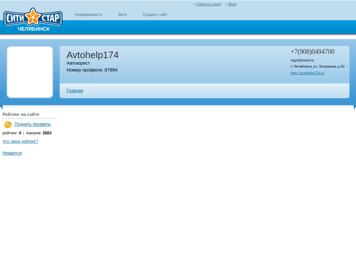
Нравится (12, 153)
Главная (75, 90)
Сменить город (208, 4)
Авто (122, 14)
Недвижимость (88, 14)
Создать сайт (155, 14)
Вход (232, 4)
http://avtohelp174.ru (307, 72)
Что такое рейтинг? (20, 141)
